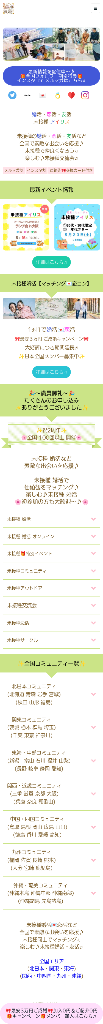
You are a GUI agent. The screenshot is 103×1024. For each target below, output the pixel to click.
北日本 (36, 968)
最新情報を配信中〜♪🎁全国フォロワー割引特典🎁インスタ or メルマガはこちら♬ (51, 76)
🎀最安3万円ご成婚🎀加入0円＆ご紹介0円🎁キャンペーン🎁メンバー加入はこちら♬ (51, 1013)
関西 (27, 975)
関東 (54, 968)
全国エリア (51, 961)
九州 (61, 975)
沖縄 (76, 975)
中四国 (44, 975)
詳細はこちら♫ (51, 262)
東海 (69, 968)
